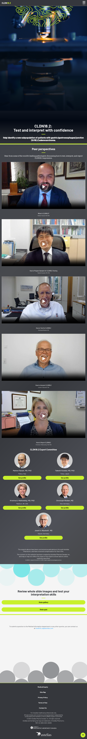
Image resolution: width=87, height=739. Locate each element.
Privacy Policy (43, 697)
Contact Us (43, 708)
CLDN (6, 3)
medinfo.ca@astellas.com (44, 628)
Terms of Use (42, 703)
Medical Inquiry (43, 687)
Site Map (43, 692)
